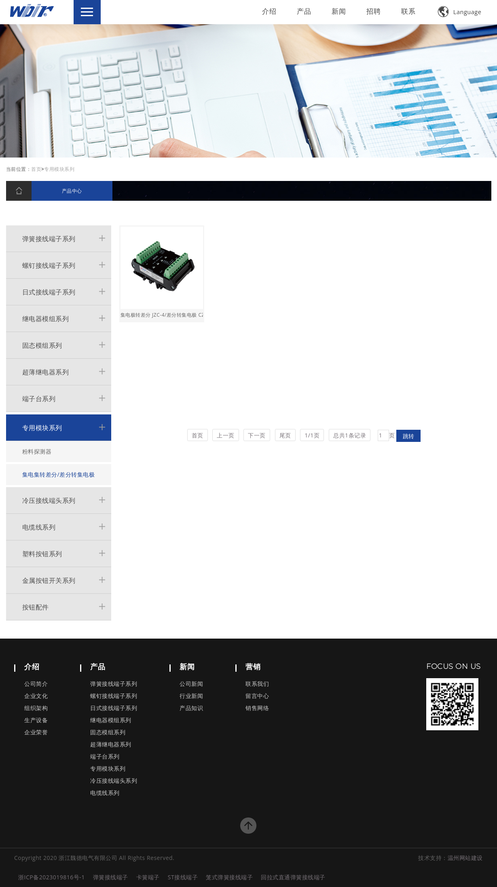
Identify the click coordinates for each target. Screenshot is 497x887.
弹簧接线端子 (110, 877)
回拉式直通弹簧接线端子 (293, 877)
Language (458, 11)
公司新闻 (191, 684)
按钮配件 (35, 607)
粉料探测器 (37, 451)
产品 (302, 11)
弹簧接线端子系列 (49, 238)
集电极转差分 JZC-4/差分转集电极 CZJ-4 (162, 314)
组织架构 (36, 708)
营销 (252, 666)
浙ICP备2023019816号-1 (51, 877)
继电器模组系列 (45, 318)
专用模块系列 (42, 427)
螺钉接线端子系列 (49, 265)
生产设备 (36, 720)
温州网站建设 (465, 858)
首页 (36, 169)
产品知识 (191, 708)
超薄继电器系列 (45, 372)
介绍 (267, 11)
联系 (407, 11)
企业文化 (36, 696)
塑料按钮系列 (42, 553)
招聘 (372, 11)
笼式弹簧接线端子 (229, 877)
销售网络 (257, 708)
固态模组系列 (42, 345)
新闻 (337, 11)
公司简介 (36, 684)
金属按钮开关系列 (49, 580)
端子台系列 (39, 398)
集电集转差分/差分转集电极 (58, 474)
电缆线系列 (39, 527)
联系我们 (257, 684)
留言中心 (257, 696)
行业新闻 (191, 696)
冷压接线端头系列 (49, 500)
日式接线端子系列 (49, 292)
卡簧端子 (148, 877)
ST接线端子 (183, 877)
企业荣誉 (36, 732)
